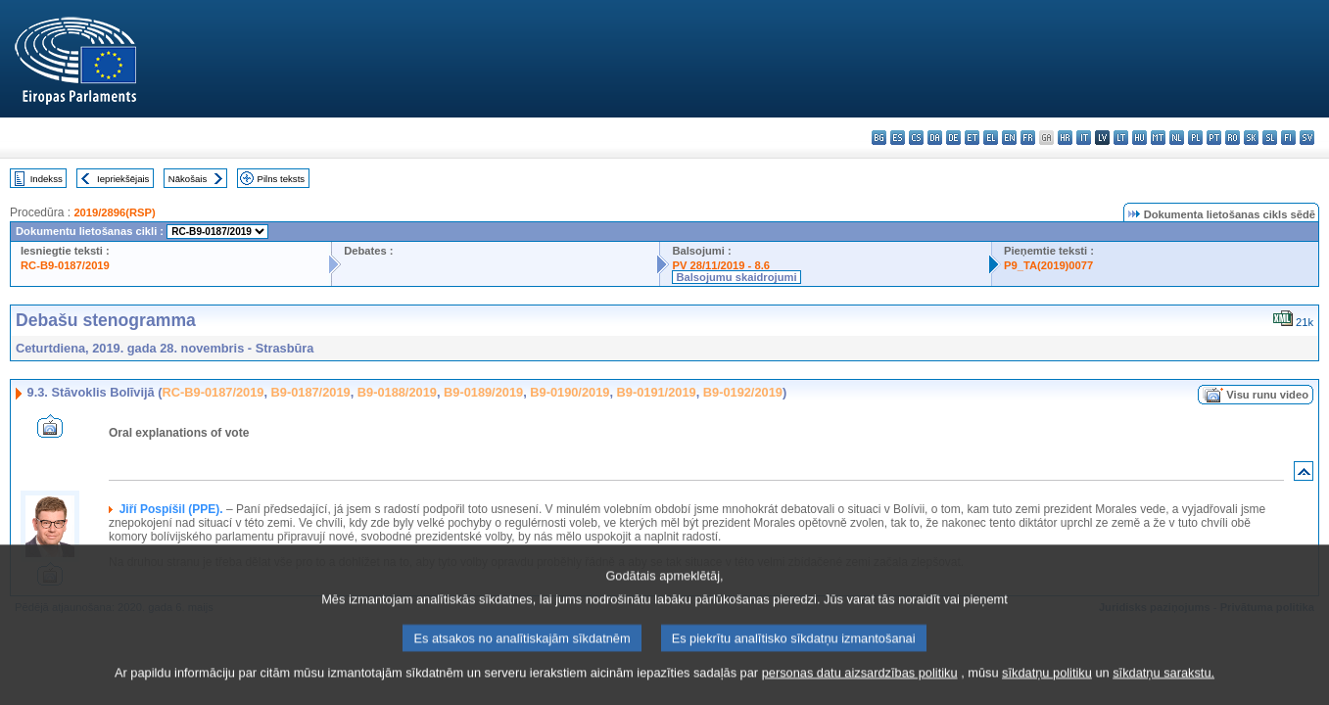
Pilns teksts (282, 178)
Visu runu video (1267, 394)
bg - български (879, 137)
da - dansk (934, 137)
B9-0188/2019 (397, 392)
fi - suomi (1288, 137)
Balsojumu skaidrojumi (736, 277)
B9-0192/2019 (743, 392)
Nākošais (187, 178)
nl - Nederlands (1176, 137)
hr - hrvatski (1065, 137)
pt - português (1214, 137)
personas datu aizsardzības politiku (860, 692)
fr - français (1027, 137)
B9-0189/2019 (483, 392)
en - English (1009, 137)
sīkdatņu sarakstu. (1163, 692)
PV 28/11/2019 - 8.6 (721, 265)
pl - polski (1195, 137)
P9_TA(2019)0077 (1048, 265)
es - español (897, 137)
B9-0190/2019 (569, 392)
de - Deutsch (953, 137)
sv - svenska (1307, 137)
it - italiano (1083, 137)
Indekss (46, 178)
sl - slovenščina (1269, 137)
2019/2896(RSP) (114, 212)
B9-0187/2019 (311, 392)
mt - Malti (1158, 137)
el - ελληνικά (990, 137)
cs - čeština (916, 137)
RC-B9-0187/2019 (65, 265)
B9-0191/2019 (656, 392)
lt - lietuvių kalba (1121, 137)
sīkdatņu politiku (1047, 692)
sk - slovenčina (1251, 137)
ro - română (1232, 137)
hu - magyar (1139, 137)
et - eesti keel (972, 137)
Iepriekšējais (123, 178)
